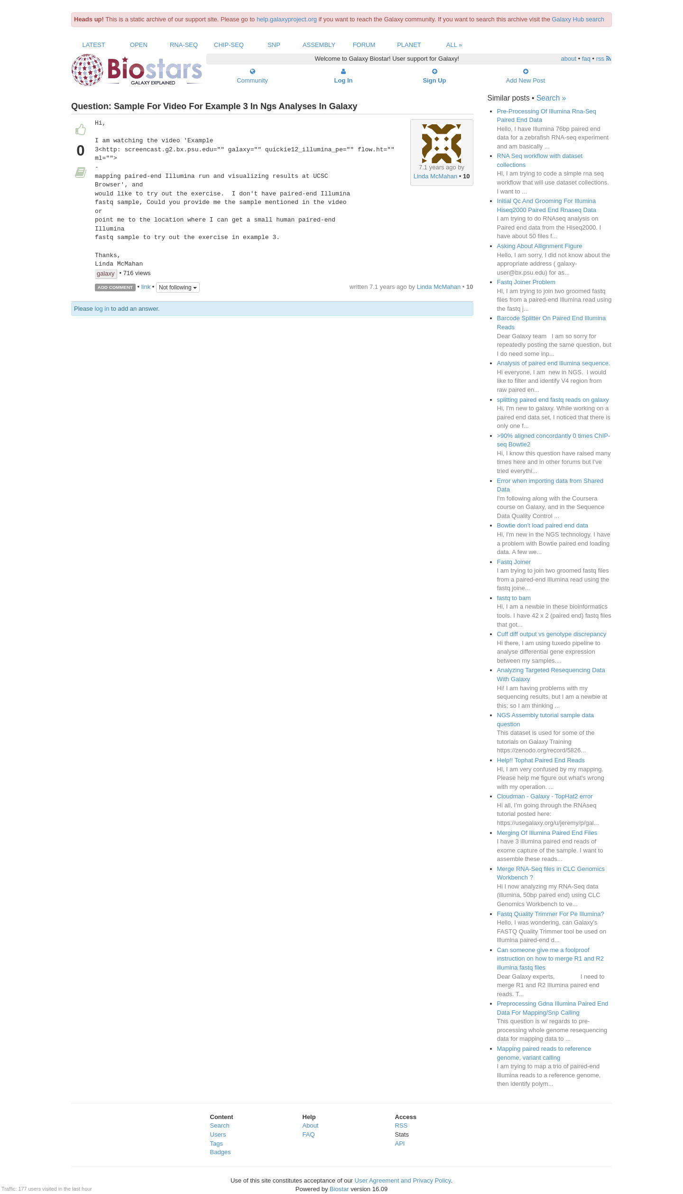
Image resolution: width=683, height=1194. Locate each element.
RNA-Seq (184, 44)
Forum (364, 44)
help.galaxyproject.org (287, 19)
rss (603, 58)
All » (454, 44)
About (311, 1125)
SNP (274, 44)
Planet (409, 44)
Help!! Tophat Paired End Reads (541, 760)
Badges (220, 1152)
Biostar (339, 1189)
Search (220, 1125)
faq (586, 58)
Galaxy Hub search (578, 19)
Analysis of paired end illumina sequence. (553, 363)
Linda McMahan (436, 176)
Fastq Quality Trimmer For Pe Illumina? (550, 913)
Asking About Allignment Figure (539, 246)
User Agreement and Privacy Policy (403, 1180)
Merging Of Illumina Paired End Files (547, 832)
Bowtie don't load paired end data (543, 525)
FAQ (309, 1134)
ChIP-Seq (229, 44)
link (146, 286)
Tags (216, 1143)
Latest (93, 44)
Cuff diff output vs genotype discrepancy (552, 634)
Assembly (319, 44)
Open (139, 44)
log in (101, 308)
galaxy (106, 273)
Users (218, 1134)
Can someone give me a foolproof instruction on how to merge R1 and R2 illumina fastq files (550, 958)
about (569, 58)
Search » (551, 98)
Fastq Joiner (514, 561)
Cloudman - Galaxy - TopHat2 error (545, 796)
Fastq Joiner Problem (526, 282)
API (400, 1143)
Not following (178, 287)
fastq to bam (514, 598)
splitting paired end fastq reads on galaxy (553, 399)
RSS (401, 1125)
